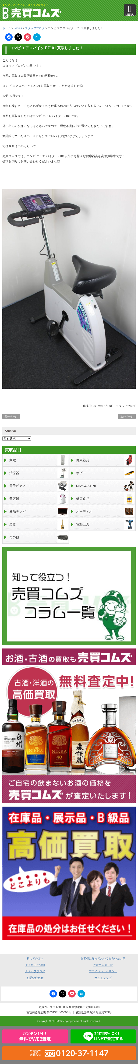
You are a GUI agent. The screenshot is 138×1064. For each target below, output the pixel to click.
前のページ (11, 416)
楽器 (38, 524)
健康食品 (105, 498)
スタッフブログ (35, 28)
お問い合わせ (35, 977)
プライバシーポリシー (103, 971)
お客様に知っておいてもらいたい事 (103, 958)
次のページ (126, 416)
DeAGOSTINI (105, 486)
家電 (38, 460)
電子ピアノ (38, 486)
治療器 (38, 473)
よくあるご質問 (35, 965)
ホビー (105, 473)
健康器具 (105, 460)
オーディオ (105, 511)
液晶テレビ (38, 511)
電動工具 (105, 524)
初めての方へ (35, 958)
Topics (18, 28)
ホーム (6, 28)
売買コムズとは (103, 965)
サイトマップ (103, 977)
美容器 (38, 498)
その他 (38, 537)
